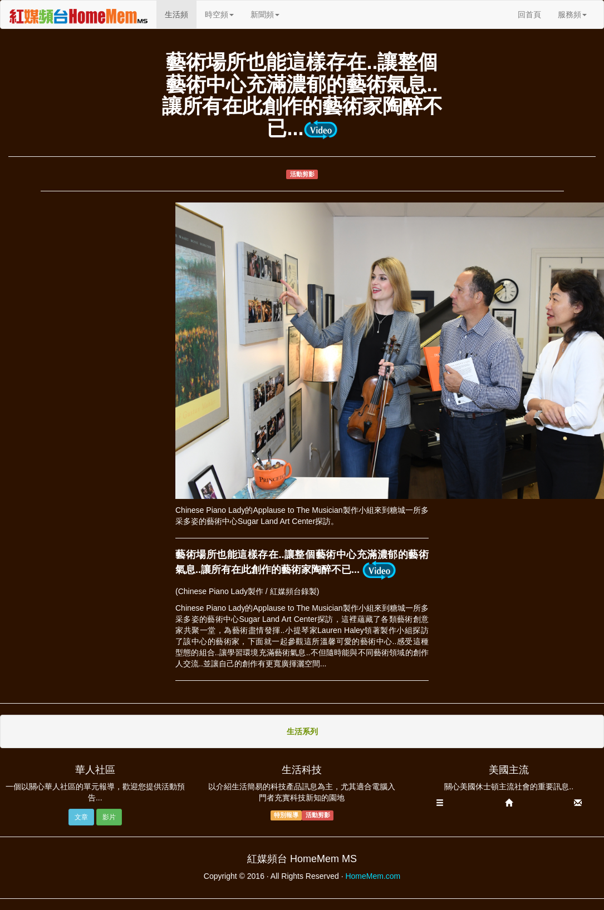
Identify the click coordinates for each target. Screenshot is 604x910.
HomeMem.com (372, 876)
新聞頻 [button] (265, 14)
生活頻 (181, 13)
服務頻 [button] (572, 14)
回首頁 (529, 14)
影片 (109, 817)
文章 (81, 817)
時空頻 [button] (219, 14)
